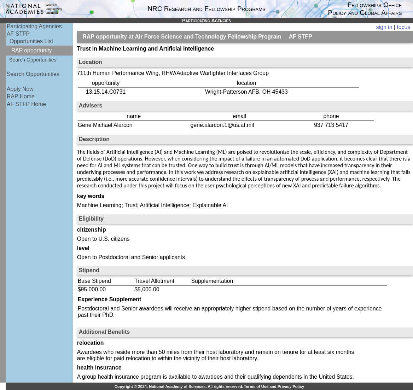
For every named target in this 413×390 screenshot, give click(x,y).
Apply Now (20, 89)
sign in (384, 27)
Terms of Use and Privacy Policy (274, 386)
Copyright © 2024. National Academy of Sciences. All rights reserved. (179, 386)
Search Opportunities (33, 60)
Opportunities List (31, 41)
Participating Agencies (34, 26)
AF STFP (18, 34)
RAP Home (21, 96)
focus (403, 27)
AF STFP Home (26, 104)
